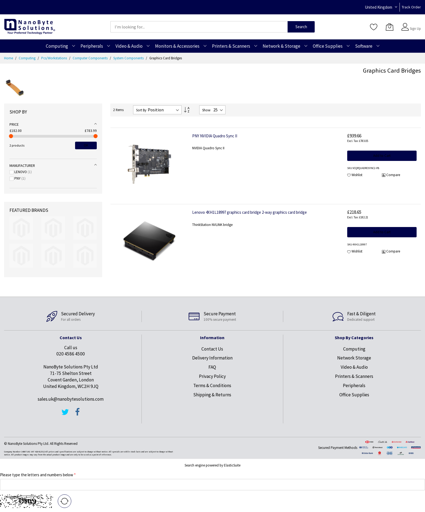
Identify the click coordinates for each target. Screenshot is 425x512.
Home (9, 58)
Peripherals (354, 385)
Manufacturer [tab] (22, 165)
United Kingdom (378, 7)
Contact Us (212, 349)
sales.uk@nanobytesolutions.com (71, 399)
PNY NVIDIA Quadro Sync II (214, 135)
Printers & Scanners (354, 376)
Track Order (411, 7)
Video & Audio (354, 367)
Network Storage (354, 358)
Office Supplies (354, 395)
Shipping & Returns (212, 395)
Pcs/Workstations (54, 58)
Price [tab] (14, 124)
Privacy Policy (212, 376)
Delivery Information (212, 358)
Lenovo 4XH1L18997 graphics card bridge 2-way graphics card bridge (249, 212)
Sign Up (415, 28)
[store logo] (29, 27)
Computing (27, 58)
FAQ (212, 367)
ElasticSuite (232, 465)
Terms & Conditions (212, 385)
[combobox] (199, 27)
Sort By (141, 110)
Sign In (415, 24)
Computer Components (90, 58)
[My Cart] (389, 27)
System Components (128, 58)
